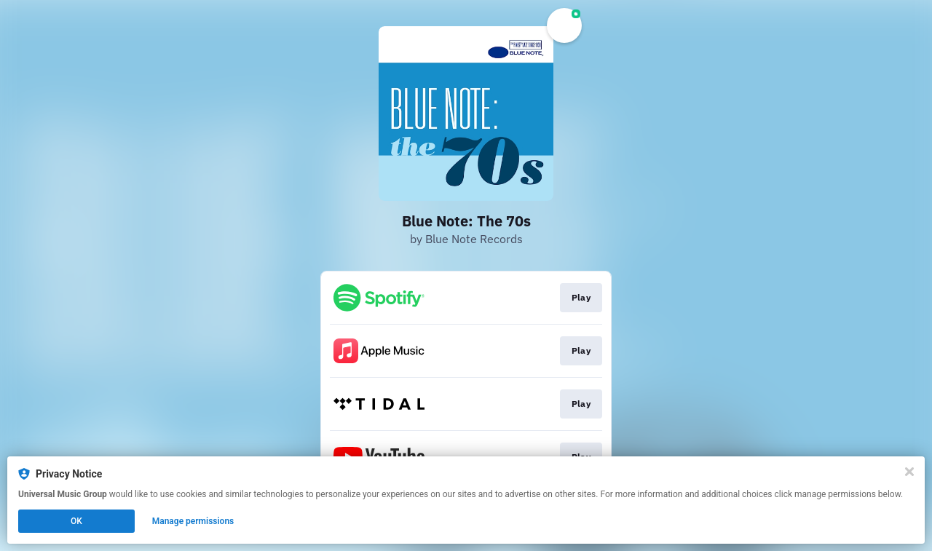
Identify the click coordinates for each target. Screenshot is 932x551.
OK (76, 521)
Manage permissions (193, 521)
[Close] (909, 471)
